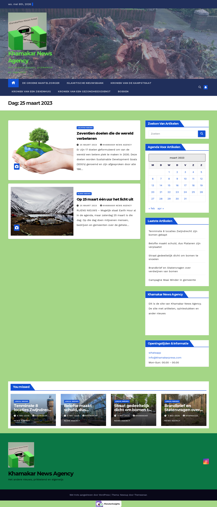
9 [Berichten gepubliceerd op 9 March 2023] (177, 178)
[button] (199, 87)
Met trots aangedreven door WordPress (90, 495)
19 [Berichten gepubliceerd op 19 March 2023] (201, 185)
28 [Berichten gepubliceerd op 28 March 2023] (160, 198)
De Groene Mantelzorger (41, 83)
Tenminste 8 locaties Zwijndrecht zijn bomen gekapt (33, 409)
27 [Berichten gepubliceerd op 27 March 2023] (152, 198)
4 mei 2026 (124, 416)
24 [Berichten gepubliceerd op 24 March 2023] (185, 192)
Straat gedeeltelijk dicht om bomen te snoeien (132, 409)
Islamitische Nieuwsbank (85, 83)
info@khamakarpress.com (165, 357)
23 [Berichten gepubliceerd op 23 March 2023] (177, 192)
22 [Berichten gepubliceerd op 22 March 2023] (169, 192)
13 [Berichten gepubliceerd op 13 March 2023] (153, 185)
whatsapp (155, 352)
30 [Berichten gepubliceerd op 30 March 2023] (177, 198)
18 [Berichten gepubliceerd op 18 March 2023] (193, 185)
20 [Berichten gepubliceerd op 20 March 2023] (152, 192)
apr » (161, 208)
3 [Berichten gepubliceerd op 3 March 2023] (185, 172)
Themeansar (140, 495)
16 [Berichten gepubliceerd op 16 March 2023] (177, 185)
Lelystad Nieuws (85, 128)
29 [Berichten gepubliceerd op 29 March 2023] (169, 198)
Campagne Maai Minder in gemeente (172, 279)
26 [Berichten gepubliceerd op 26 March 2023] (201, 192)
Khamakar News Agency (116, 145)
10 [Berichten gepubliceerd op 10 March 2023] (185, 178)
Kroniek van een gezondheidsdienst (84, 91)
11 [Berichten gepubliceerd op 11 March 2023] (193, 178)
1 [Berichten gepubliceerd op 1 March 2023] (169, 172)
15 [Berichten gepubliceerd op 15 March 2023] (169, 185)
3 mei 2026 (174, 416)
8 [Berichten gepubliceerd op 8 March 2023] (169, 178)
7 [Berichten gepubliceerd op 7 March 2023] (161, 178)
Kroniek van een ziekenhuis (31, 91)
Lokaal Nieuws (21, 401)
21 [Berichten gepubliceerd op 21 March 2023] (161, 192)
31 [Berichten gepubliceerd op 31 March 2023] (185, 198)
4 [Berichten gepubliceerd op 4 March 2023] (193, 172)
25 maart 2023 (89, 145)
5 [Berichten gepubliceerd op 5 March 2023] (201, 172)
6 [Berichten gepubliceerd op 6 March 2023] (153, 178)
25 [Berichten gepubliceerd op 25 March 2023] (193, 192)
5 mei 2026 (73, 416)
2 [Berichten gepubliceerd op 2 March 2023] (177, 172)
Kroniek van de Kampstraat (131, 83)
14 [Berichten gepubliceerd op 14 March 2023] (161, 185)
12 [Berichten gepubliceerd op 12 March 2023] (201, 178)
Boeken (123, 91)
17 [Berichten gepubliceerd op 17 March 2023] (185, 185)
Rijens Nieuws (84, 194)
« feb (152, 208)
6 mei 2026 (23, 416)
